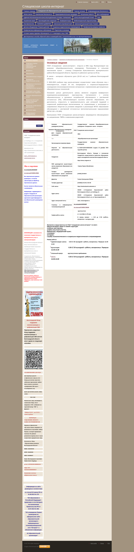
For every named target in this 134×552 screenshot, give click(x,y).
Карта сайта (94, 2)
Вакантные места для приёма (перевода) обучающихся (32, 101)
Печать (110, 2)
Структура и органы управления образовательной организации (31, 65)
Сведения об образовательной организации (71, 59)
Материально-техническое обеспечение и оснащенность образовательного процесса (34, 86)
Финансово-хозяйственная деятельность (33, 106)
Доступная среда (31, 110)
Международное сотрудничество (30, 113)
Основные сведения (32, 60)
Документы (29, 70)
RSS (103, 2)
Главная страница (83, 2)
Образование (30, 73)
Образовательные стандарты (34, 76)
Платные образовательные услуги (34, 96)
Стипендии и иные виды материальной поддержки (33, 91)
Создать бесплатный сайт (31, 546)
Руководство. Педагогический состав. (33, 80)
